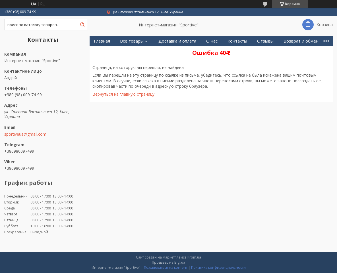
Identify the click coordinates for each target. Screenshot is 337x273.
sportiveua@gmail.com (25, 134)
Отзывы (265, 41)
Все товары (132, 41)
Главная (102, 41)
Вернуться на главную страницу (123, 94)
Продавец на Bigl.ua (168, 262)
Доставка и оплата (177, 41)
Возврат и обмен (301, 41)
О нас (212, 41)
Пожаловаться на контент (165, 267)
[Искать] (82, 24)
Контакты (237, 41)
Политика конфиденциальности (218, 267)
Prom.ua (194, 257)
